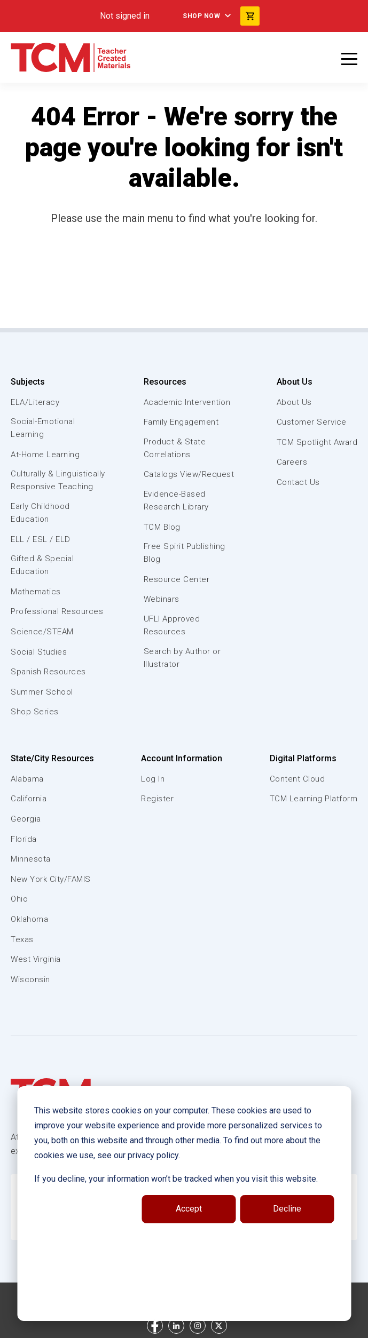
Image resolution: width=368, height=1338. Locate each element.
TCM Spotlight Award (317, 442)
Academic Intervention (187, 402)
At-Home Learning (45, 454)
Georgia (26, 819)
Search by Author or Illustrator (182, 658)
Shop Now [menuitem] (201, 16)
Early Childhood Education (40, 512)
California (28, 798)
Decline (287, 1209)
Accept (189, 1209)
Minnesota (31, 859)
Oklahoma (29, 919)
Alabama (27, 779)
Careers (292, 462)
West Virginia (36, 959)
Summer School (42, 692)
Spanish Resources (48, 671)
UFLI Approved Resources (172, 625)
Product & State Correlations (175, 448)
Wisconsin (30, 979)
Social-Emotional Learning (43, 428)
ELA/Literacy (35, 402)
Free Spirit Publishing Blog (184, 552)
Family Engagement (181, 422)
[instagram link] (198, 1326)
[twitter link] (219, 1326)
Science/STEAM (42, 631)
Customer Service (312, 422)
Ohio (19, 899)
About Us (294, 382)
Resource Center (177, 579)
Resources (165, 382)
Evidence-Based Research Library (176, 500)
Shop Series (35, 711)
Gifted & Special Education (42, 565)
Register (157, 798)
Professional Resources (57, 611)
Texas (22, 939)
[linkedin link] (176, 1326)
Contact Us (298, 482)
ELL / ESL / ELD (41, 539)
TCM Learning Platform (314, 798)
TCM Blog (162, 527)
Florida (24, 839)
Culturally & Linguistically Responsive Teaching (58, 480)
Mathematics (36, 591)
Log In (153, 779)
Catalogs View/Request (189, 474)
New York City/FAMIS (51, 879)
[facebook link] (155, 1326)
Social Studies (39, 652)
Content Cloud (297, 779)
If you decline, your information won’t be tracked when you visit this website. (176, 1179)
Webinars (161, 599)
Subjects (28, 382)
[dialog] (184, 1203)
